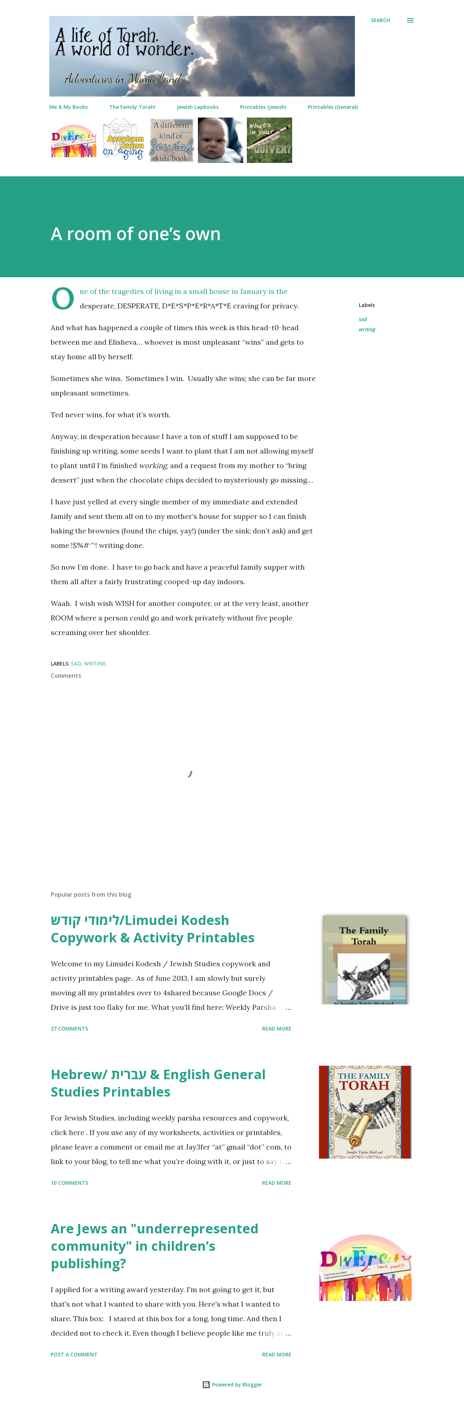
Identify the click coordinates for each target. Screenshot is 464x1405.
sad (363, 319)
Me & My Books (68, 106)
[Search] (380, 20)
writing (367, 329)
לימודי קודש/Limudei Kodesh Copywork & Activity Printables (152, 928)
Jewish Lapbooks (198, 106)
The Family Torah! (132, 106)
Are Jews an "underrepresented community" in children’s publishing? (154, 1246)
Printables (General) (333, 106)
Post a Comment (74, 1354)
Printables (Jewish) (263, 106)
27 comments (69, 1028)
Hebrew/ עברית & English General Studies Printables (158, 1083)
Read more (276, 1028)
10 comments (69, 1182)
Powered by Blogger (232, 1384)
